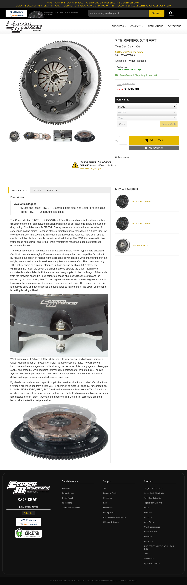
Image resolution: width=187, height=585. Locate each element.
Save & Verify (169, 124)
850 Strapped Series (141, 201)
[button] (126, 13)
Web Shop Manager (129, 581)
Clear (122, 124)
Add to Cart (156, 140)
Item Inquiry (123, 157)
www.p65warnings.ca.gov (90, 169)
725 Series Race (140, 245)
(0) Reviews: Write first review (129, 52)
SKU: (117, 55)
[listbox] (147, 106)
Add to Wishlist (156, 148)
